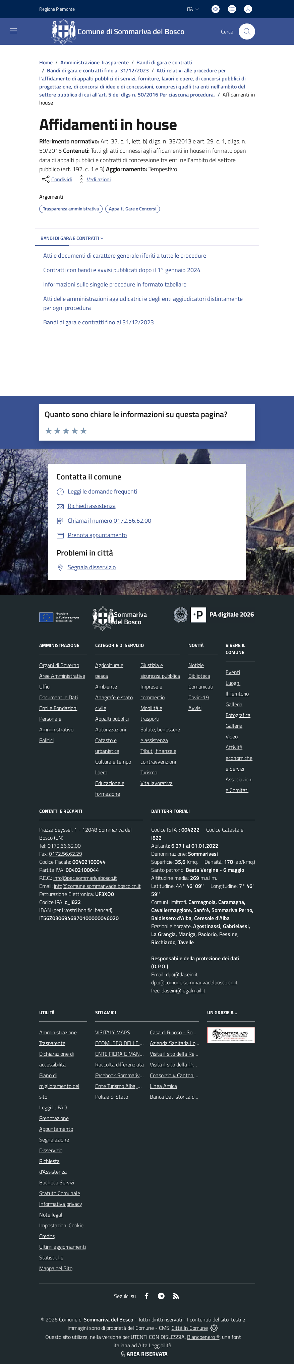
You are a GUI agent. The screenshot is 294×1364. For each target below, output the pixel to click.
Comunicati (200, 687)
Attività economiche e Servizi (239, 758)
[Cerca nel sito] (247, 31)
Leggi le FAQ (53, 1107)
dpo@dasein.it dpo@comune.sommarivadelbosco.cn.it (194, 978)
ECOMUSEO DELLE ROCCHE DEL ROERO (141, 1043)
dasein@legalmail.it (183, 990)
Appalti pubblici (112, 719)
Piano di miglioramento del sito (59, 1086)
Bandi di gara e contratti (164, 62)
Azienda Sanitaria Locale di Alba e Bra (192, 1043)
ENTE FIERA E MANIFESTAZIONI (132, 1054)
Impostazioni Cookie (61, 1225)
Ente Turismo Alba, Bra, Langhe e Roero (139, 1086)
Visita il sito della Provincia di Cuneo (189, 1064)
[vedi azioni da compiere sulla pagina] (93, 179)
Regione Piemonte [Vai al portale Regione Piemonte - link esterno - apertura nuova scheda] (57, 8)
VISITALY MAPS (112, 1032)
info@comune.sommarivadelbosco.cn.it (97, 886)
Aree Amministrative (62, 676)
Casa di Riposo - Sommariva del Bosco (192, 1032)
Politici (46, 740)
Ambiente (106, 687)
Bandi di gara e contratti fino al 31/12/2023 (98, 70)
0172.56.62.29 (65, 854)
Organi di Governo (59, 665)
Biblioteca (199, 676)
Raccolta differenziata (119, 1064)
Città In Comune (190, 1328)
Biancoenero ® (203, 1337)
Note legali (51, 1215)
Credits (47, 1236)
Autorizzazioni (110, 729)
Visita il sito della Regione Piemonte (189, 1054)
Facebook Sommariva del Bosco (130, 1075)
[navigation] (13, 31)
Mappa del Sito (55, 1268)
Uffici (44, 687)
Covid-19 (198, 697)
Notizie (196, 665)
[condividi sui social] (56, 179)
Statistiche (51, 1257)
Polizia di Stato (111, 1097)
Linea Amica (163, 1086)
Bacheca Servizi (56, 1182)
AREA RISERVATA (143, 1354)
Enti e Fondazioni (58, 708)
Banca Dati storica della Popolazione (190, 1097)
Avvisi (194, 708)
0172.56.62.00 (64, 846)
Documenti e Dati (58, 697)
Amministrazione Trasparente (94, 62)
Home (46, 62)
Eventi (233, 672)
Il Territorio (237, 694)
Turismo (148, 772)
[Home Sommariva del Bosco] (121, 31)
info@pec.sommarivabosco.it (85, 878)
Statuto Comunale (59, 1193)
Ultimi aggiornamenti (62, 1247)
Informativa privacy (60, 1204)
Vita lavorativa (156, 783)
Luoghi (233, 683)
